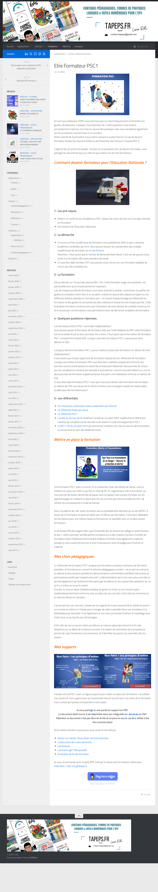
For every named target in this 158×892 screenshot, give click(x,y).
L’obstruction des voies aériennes (75, 742)
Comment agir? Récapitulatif (72, 750)
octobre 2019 (14, 462)
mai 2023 (12, 374)
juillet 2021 (13, 410)
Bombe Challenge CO (29, 113)
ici (95, 710)
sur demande (131, 714)
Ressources (16, 212)
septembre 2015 (15, 544)
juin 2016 (12, 521)
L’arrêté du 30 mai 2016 (70, 418)
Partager (146, 794)
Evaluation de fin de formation (73, 754)
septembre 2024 (15, 328)
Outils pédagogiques (79, 54)
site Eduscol (98, 250)
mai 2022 (12, 398)
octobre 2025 (14, 293)
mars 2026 (13, 275)
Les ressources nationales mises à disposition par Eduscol (87, 406)
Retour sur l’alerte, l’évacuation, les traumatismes (83, 738)
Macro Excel (16, 246)
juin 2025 (12, 310)
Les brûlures (64, 746)
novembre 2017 (15, 509)
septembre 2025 (15, 298)
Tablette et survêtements (19, 584)
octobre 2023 (14, 357)
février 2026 (13, 281)
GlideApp (18, 240)
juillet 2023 (13, 369)
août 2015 (12, 550)
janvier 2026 (13, 287)
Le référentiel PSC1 (68, 414)
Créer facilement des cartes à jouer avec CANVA (32, 101)
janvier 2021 (13, 421)
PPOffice (33, 857)
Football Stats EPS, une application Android (30, 143)
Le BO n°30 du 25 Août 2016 (73, 426)
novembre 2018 (15, 491)
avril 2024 (12, 334)
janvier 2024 (13, 351)
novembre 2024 (15, 316)
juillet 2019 (13, 468)
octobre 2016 (14, 515)
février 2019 (13, 486)
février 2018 (13, 503)
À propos (78, 46)
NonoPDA (12, 567)
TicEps (11, 578)
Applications (23, 46)
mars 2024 (13, 339)
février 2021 (13, 415)
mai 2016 (12, 526)
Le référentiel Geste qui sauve (73, 410)
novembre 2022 (15, 386)
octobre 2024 (14, 322)
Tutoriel (33, 96)
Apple (13, 188)
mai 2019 (12, 474)
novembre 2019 (15, 456)
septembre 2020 (15, 433)
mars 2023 (13, 380)
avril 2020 (12, 439)
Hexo (19, 857)
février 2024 (13, 345)
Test (13, 195)
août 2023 (12, 363)
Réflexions (15, 218)
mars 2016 (13, 532)
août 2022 (12, 392)
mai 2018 (12, 497)
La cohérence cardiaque (31, 130)
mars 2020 (13, 445)
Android (14, 182)
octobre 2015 (14, 538)
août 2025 (12, 304)
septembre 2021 (15, 404)
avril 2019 (12, 480)
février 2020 (13, 450)
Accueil (10, 46)
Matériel (67, 46)
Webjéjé (11, 573)
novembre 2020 (15, 427)
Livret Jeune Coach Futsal (31, 158)
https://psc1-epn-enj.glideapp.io (70, 766)
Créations (52, 46)
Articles (38, 46)
